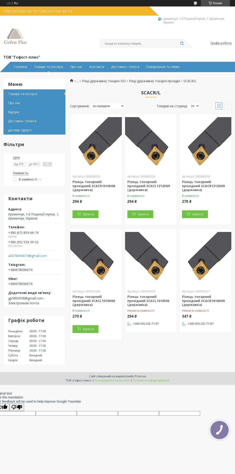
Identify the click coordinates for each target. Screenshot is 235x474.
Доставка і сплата (125, 66)
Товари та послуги (48, 66)
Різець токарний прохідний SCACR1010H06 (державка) (94, 186)
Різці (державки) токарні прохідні (154, 81)
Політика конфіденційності (151, 380)
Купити (88, 214)
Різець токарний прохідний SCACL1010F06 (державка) (148, 300)
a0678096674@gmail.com (27, 256)
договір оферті (19, 130)
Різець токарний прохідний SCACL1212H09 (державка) (148, 186)
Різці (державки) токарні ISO (104, 81)
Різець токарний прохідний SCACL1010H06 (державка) (94, 300)
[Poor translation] (16, 407)
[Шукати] (181, 44)
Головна (20, 66)
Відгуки (13, 112)
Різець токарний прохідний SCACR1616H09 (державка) (203, 300)
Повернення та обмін (163, 66)
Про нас (76, 66)
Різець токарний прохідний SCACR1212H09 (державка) (203, 186)
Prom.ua (140, 376)
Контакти (96, 66)
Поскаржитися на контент (112, 380)
